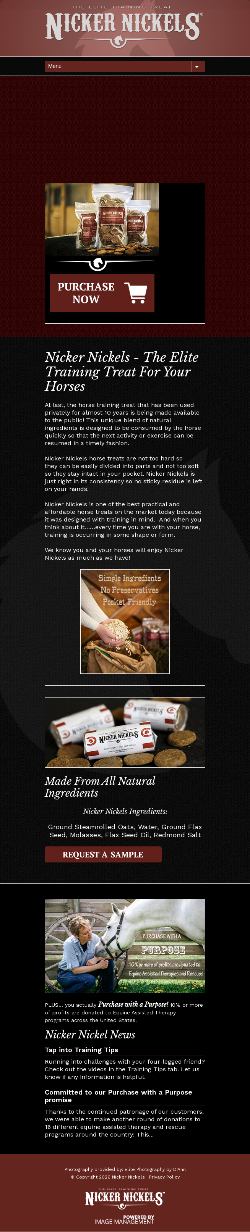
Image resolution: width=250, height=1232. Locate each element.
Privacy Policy (164, 1177)
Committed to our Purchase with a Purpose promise (118, 1096)
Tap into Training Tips (81, 1050)
